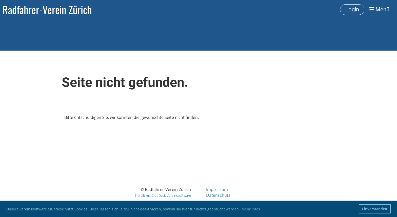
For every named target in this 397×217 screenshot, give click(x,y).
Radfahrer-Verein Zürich (47, 10)
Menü (379, 9)
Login (352, 9)
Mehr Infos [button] (251, 209)
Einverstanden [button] (374, 208)
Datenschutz (218, 195)
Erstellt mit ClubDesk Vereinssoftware (163, 195)
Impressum (217, 189)
